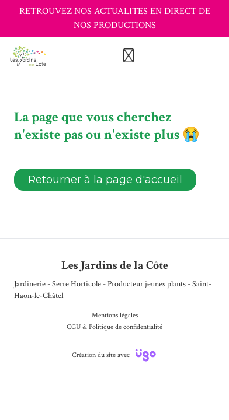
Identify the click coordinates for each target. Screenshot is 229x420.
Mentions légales (115, 315)
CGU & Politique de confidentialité (114, 327)
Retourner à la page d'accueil (105, 179)
